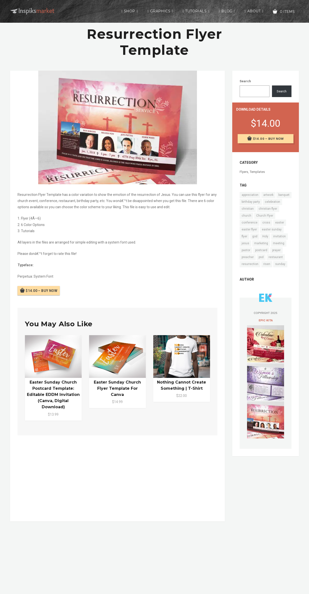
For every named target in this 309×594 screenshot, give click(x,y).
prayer (276, 250)
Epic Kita (266, 320)
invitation (279, 236)
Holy (265, 236)
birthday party (251, 202)
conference (249, 222)
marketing (261, 243)
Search (245, 81)
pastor (246, 250)
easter (279, 222)
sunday (280, 264)
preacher (248, 257)
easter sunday (272, 229)
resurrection (250, 264)
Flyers (244, 172)
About (254, 11)
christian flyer (268, 208)
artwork (268, 195)
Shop (129, 11)
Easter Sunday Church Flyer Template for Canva (117, 388)
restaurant (276, 257)
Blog (226, 11)
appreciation (250, 195)
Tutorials (196, 11)
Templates (257, 172)
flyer (244, 236)
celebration (272, 202)
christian (248, 208)
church (246, 215)
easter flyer (249, 229)
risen (266, 264)
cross (266, 222)
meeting (278, 243)
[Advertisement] (117, 477)
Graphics (160, 11)
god (254, 236)
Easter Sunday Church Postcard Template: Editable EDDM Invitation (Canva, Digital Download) (53, 395)
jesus (245, 243)
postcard (261, 250)
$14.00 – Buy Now (41, 291)
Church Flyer (264, 215)
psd (261, 257)
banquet (284, 195)
